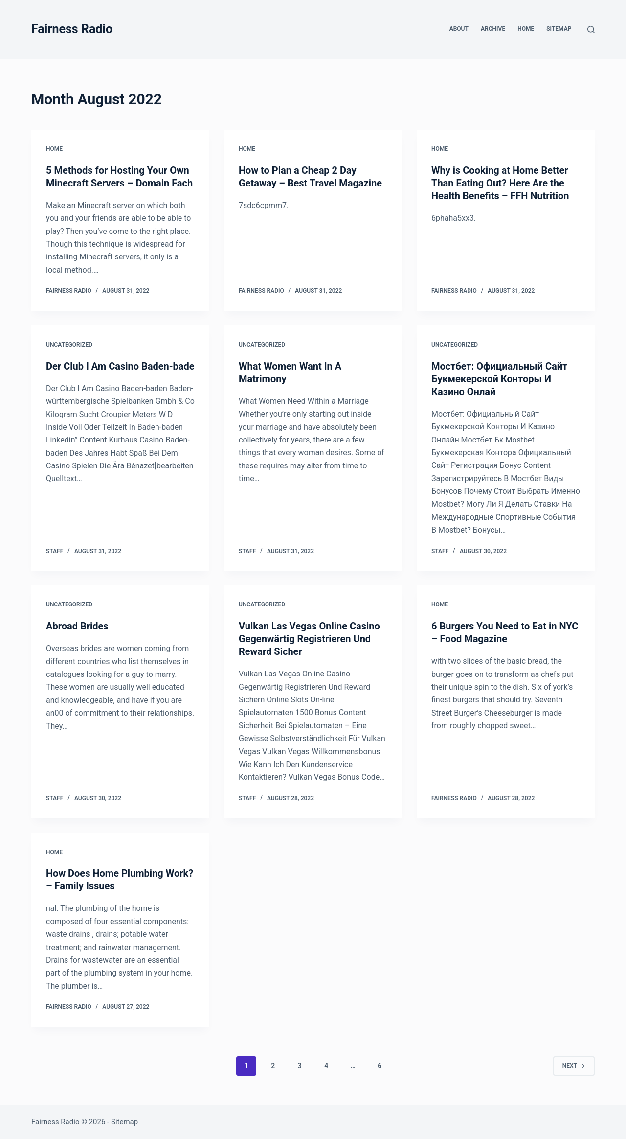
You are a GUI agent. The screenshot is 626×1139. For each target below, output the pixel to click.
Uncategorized (69, 344)
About (459, 28)
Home (525, 28)
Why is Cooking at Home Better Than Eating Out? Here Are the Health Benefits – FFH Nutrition (500, 183)
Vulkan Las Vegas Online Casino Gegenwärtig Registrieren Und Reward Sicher (309, 638)
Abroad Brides (77, 626)
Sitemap (558, 28)
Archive (493, 28)
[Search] (591, 29)
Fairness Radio (71, 29)
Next (573, 1065)
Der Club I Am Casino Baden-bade (120, 366)
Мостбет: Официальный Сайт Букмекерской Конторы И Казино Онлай (499, 378)
